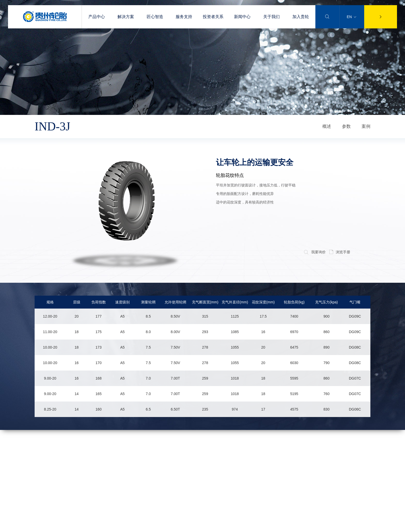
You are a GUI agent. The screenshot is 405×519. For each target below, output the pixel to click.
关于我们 (271, 16)
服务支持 (184, 16)
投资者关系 (213, 16)
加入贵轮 (300, 16)
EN (351, 17)
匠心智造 (155, 16)
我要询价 (315, 252)
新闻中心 (242, 16)
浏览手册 (339, 252)
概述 (326, 126)
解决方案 (126, 16)
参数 (346, 126)
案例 (366, 126)
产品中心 (96, 16)
